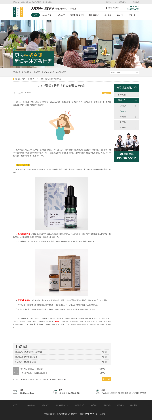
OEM (57, 321)
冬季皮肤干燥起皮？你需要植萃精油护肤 (33, 373)
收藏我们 (109, 2)
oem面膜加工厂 (61, 72)
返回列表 (106, 93)
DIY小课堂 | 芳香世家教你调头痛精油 (49, 79)
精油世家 (46, 379)
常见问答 (123, 122)
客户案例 (107, 15)
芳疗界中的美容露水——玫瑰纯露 (31, 369)
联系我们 (122, 2)
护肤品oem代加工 (48, 72)
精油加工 (61, 15)
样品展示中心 (94, 15)
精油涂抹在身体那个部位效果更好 (26, 357)
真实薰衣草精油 (24, 234)
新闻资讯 (31, 79)
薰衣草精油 (53, 379)
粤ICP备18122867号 (90, 414)
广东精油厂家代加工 (34, 379)
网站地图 (136, 2)
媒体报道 (120, 15)
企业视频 (123, 127)
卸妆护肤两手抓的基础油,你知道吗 (26, 362)
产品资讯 (123, 111)
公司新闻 (123, 106)
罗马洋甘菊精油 (24, 300)
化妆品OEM (62, 379)
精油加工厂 (36, 72)
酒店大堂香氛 (26, 72)
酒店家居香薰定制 (77, 15)
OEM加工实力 (47, 15)
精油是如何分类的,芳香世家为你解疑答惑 (28, 352)
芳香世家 (132, 15)
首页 (35, 15)
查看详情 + (103, 369)
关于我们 (16, 405)
